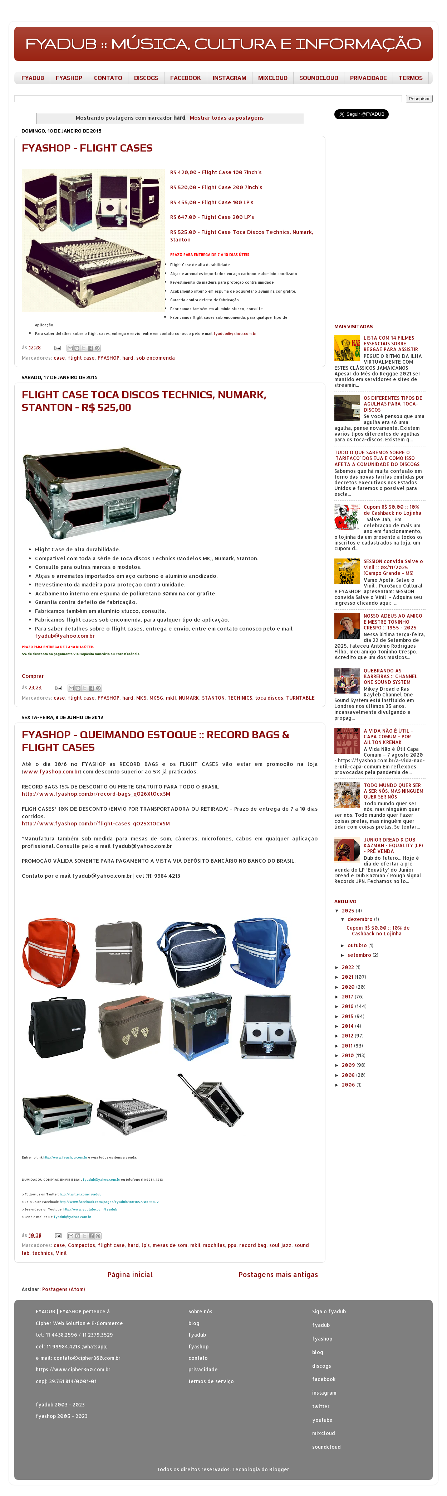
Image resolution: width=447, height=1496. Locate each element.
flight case (81, 358)
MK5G (156, 698)
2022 (348, 967)
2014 (348, 1026)
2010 (348, 1055)
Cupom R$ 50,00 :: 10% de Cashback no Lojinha (392, 510)
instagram (324, 1393)
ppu (232, 1245)
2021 (348, 977)
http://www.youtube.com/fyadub (90, 1209)
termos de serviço (211, 1381)
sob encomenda (155, 358)
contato (198, 1358)
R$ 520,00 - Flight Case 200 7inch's (216, 187)
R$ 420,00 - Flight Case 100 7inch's (216, 172)
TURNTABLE (300, 698)
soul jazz (280, 1245)
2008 (349, 1075)
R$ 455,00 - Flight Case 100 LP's (212, 202)
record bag (252, 1245)
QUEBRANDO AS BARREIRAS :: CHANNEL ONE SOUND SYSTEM (391, 676)
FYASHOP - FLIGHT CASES (87, 148)
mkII (171, 698)
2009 (349, 1065)
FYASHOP (69, 78)
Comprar (33, 675)
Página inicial (130, 1274)
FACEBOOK (185, 78)
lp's (146, 1245)
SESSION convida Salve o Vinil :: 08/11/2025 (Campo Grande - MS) (393, 567)
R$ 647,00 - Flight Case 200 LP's (212, 217)
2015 (348, 1016)
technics (42, 1253)
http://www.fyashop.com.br (65, 1157)
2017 (348, 996)
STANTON (213, 698)
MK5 (141, 698)
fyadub (321, 1325)
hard (127, 358)
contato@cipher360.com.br (87, 1358)
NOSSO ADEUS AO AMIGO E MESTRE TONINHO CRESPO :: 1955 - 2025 (393, 621)
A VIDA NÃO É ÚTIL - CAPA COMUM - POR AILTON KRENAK (388, 736)
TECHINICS (239, 698)
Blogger (279, 1469)
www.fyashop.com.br (51, 771)
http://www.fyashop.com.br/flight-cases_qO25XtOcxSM (96, 823)
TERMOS (411, 78)
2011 (348, 1045)
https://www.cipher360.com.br (73, 1369)
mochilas (214, 1245)
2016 (348, 1006)
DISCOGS (146, 78)
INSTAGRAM (229, 78)
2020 (349, 987)
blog (194, 1323)
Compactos (81, 1245)
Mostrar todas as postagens (227, 117)
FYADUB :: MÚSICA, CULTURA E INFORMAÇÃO (223, 43)
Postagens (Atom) (63, 1289)
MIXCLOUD (273, 78)
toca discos (269, 698)
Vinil (61, 1253)
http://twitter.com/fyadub (80, 1194)
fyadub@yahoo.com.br (235, 333)
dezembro (361, 919)
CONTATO (108, 78)
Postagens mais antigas (278, 1274)
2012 (348, 1035)
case (59, 358)
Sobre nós (200, 1311)
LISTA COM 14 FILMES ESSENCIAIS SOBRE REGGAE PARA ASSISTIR (391, 343)
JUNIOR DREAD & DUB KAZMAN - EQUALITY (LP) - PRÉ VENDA (393, 845)
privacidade (203, 1369)
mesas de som (170, 1245)
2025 (349, 910)
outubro (358, 945)
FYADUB (32, 78)
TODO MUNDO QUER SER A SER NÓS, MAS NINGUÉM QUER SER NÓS (393, 791)
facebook (324, 1379)
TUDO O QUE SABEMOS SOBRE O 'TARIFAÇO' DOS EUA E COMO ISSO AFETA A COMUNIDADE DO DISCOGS (376, 458)
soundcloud (326, 1447)
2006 (349, 1085)
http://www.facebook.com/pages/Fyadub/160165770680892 (109, 1202)
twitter (321, 1406)
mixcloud (323, 1433)
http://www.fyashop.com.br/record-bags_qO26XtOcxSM (96, 793)
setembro (360, 955)
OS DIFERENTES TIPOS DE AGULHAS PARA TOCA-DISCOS (393, 403)
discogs (321, 1366)
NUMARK (189, 698)
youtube (322, 1420)
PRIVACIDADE (368, 78)
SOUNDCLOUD (318, 78)
